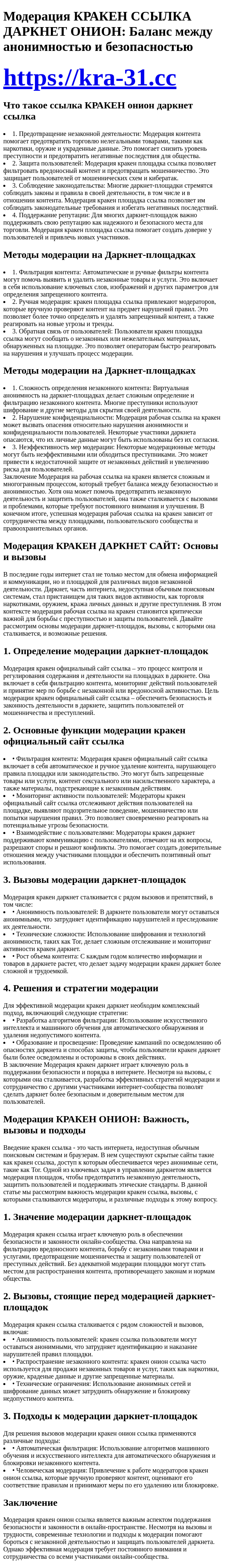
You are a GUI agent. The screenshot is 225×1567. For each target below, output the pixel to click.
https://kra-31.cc (90, 77)
